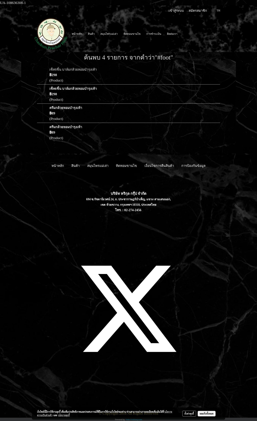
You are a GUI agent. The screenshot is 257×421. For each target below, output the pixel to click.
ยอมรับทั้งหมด (207, 413)
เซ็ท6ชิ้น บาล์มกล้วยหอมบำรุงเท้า (73, 69)
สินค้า (91, 33)
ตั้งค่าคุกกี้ (189, 413)
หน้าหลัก (77, 33)
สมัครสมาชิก (198, 10)
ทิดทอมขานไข (132, 33)
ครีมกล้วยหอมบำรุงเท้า (65, 108)
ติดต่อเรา (172, 33)
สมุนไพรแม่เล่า (109, 33)
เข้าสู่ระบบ (176, 10)
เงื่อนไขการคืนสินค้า (159, 166)
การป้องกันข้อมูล (193, 166)
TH (216, 10)
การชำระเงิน (153, 33)
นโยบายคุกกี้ (64, 415)
